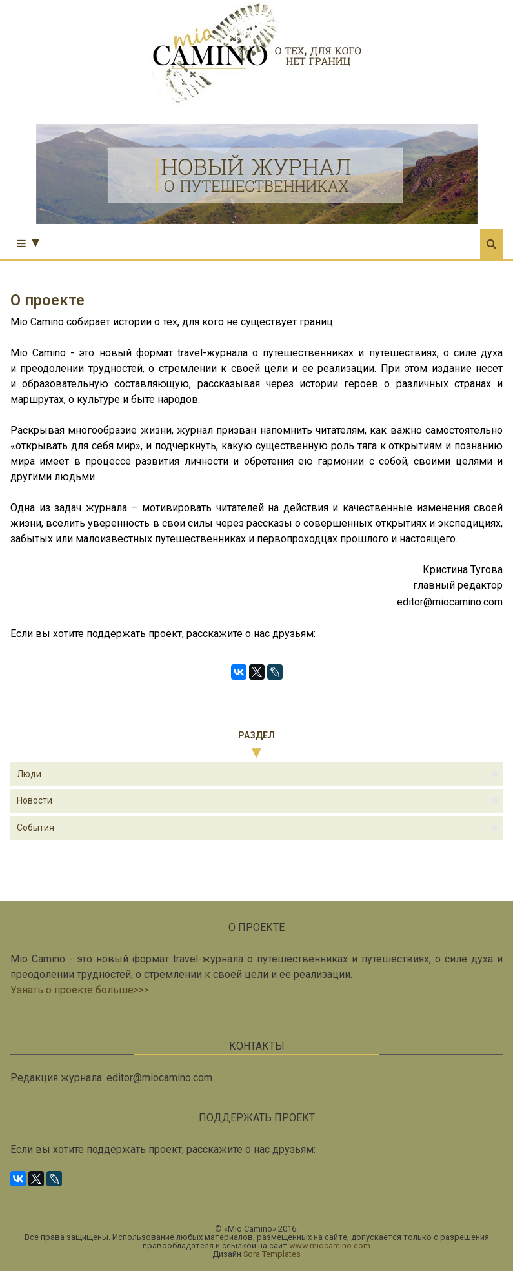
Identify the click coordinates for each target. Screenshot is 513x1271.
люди (29, 774)
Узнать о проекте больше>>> (79, 990)
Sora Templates (272, 1254)
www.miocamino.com (329, 1245)
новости (34, 800)
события (35, 827)
